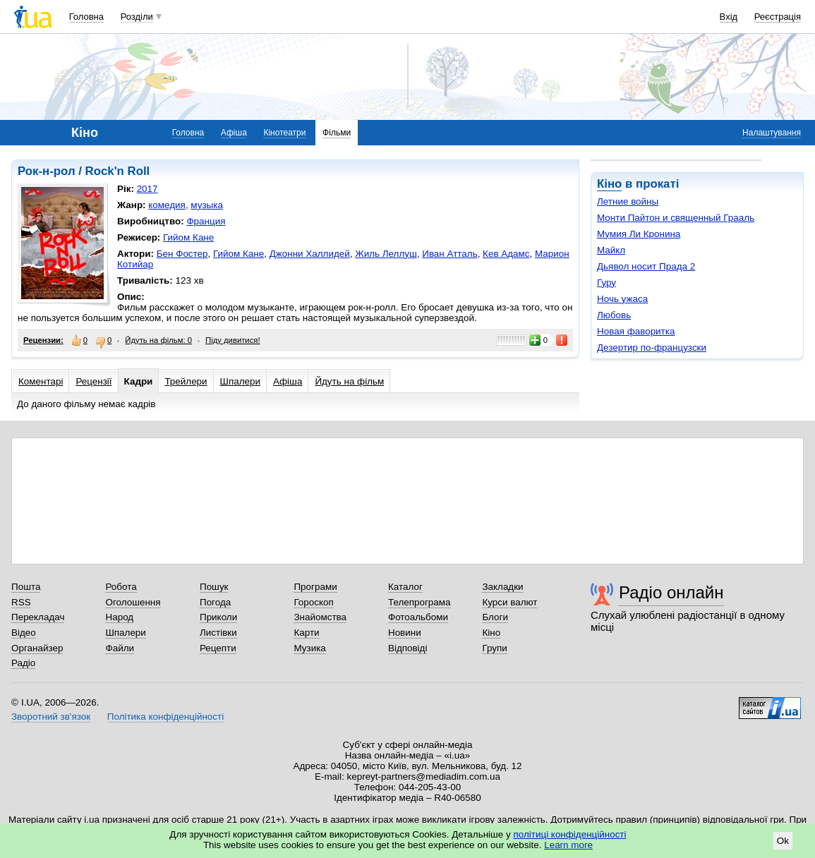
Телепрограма (419, 602)
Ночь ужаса (622, 299)
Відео (23, 632)
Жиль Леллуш (386, 253)
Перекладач (37, 617)
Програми (315, 586)
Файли (119, 648)
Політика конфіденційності (165, 716)
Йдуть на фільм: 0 (158, 340)
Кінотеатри (284, 133)
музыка (207, 205)
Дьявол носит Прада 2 (646, 266)
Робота (120, 586)
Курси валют (509, 602)
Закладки (502, 586)
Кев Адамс (506, 253)
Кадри (138, 381)
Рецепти (218, 648)
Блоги (495, 617)
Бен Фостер (182, 253)
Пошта (25, 586)
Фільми (336, 133)
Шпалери (240, 381)
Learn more (568, 845)
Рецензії (93, 381)
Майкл (611, 250)
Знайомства (320, 617)
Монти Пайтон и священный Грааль (675, 217)
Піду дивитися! (232, 340)
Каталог (405, 586)
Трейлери (185, 381)
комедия (167, 205)
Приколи (218, 617)
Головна (86, 16)
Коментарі (40, 381)
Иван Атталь (449, 253)
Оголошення (132, 602)
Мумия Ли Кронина (638, 234)
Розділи (137, 16)
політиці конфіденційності (570, 834)
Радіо (23, 663)
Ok (783, 840)
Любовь (614, 315)
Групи (494, 648)
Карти (306, 632)
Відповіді (408, 648)
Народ (119, 617)
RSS (21, 602)
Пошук (214, 586)
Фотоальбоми (418, 617)
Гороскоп (313, 602)
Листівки (218, 632)
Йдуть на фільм (349, 381)
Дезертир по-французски (651, 347)
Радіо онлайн (671, 592)
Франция (205, 221)
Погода (215, 602)
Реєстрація (777, 16)
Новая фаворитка (636, 331)
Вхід (729, 16)
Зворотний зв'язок (50, 716)
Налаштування (771, 133)
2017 (147, 188)
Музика (309, 648)
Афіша (234, 133)
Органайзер (37, 648)
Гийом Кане (188, 237)
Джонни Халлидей (310, 253)
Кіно (609, 184)
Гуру (606, 282)
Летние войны (627, 201)
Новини (404, 632)
